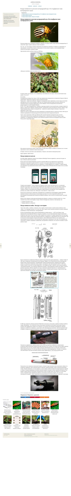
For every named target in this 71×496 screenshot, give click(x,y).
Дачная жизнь (35, 2)
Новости (35, 6)
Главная (30, 6)
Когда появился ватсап (27, 15)
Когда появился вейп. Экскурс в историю (30, 16)
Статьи (39, 6)
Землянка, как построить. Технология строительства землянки (9, 22)
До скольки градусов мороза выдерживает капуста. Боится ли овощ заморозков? (10, 17)
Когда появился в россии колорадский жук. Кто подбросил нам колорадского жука (39, 14)
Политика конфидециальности (28, 435)
